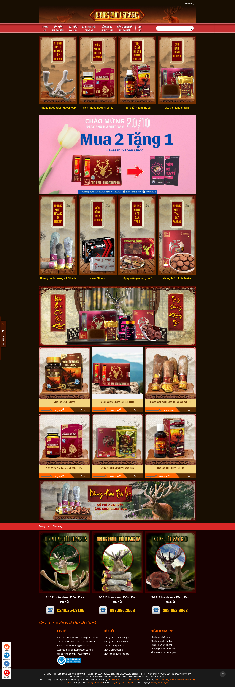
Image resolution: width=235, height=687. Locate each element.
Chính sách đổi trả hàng (162, 641)
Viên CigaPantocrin (113, 649)
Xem (83, 410)
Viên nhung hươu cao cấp (116, 654)
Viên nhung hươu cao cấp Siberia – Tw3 (64, 467)
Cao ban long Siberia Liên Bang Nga (117, 401)
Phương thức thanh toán (163, 648)
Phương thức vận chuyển (163, 652)
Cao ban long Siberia (177, 107)
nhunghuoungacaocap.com (79, 649)
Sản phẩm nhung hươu (58, 28)
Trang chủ (44, 526)
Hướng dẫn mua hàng (161, 645)
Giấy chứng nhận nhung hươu (125, 28)
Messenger (7, 665)
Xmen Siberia (98, 278)
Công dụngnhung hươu (107, 28)
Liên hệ (139, 28)
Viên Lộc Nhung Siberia (64, 401)
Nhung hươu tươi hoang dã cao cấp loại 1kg (170, 401)
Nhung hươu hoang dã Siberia (58, 278)
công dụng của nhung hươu (123, 682)
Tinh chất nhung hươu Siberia (170, 467)
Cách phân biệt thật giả (89, 28)
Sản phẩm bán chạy (73, 28)
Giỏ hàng (189, 3)
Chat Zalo (6, 656)
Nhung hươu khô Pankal (177, 278)
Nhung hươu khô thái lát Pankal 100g (117, 467)
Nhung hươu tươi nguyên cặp (58, 107)
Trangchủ (44, 28)
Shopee (7, 648)
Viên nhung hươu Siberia (98, 107)
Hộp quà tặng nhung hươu (137, 278)
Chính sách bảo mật (160, 637)
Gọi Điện (6, 673)
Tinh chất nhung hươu (137, 107)
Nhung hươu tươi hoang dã (117, 637)
